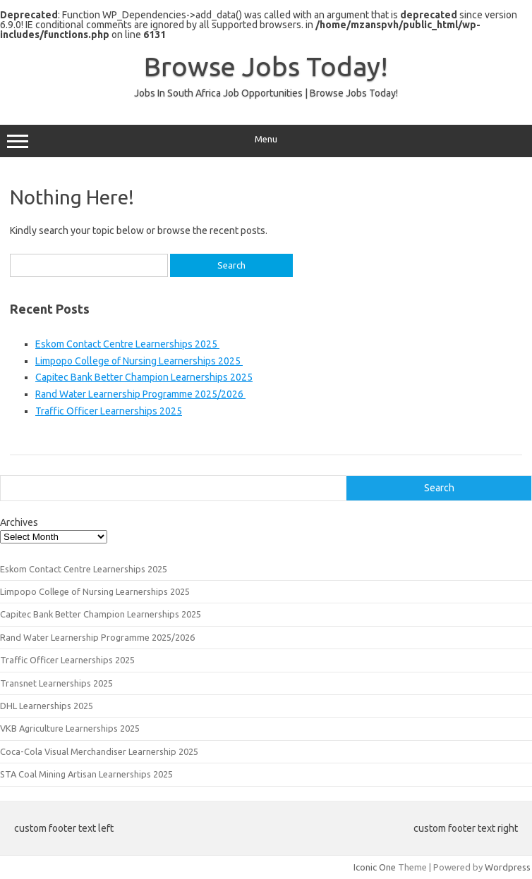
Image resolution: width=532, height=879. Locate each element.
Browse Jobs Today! (266, 66)
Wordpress (508, 867)
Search (439, 487)
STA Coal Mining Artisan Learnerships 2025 (86, 774)
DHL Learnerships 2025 (46, 706)
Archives (19, 522)
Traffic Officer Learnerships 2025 (108, 411)
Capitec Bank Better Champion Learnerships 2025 (144, 377)
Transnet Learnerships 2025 (56, 683)
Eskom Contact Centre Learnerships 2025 (127, 344)
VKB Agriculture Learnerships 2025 (70, 728)
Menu (266, 141)
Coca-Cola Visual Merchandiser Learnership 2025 (99, 751)
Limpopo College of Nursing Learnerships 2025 (139, 361)
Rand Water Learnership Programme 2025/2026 (140, 394)
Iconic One (374, 867)
